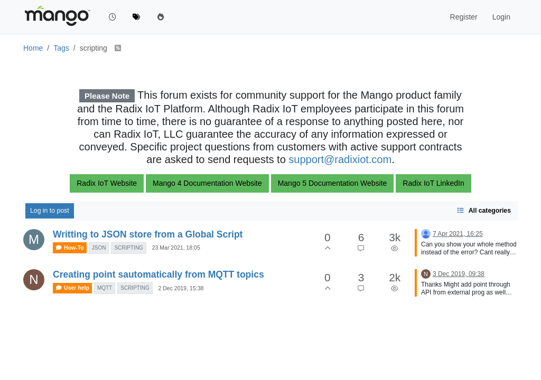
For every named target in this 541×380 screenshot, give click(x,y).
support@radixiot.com (339, 159)
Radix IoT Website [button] (107, 183)
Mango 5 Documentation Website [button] (332, 183)
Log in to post (49, 210)
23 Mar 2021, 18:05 (176, 247)
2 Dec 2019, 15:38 (181, 288)
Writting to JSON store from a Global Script (147, 234)
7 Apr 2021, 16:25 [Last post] (458, 234)
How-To (69, 247)
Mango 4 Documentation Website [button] (207, 183)
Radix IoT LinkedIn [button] (433, 183)
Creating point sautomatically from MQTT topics (158, 274)
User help (72, 287)
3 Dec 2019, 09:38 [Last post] (458, 274)
